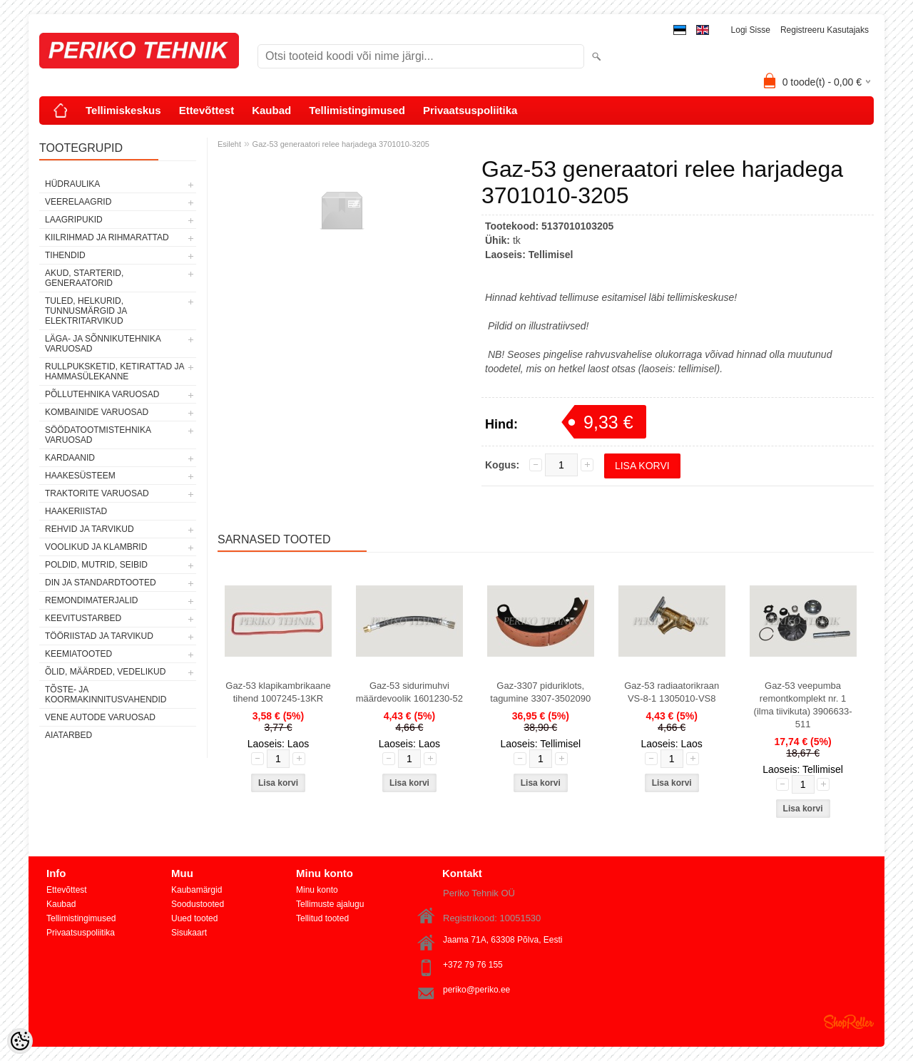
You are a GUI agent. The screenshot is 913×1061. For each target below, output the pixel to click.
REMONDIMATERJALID (91, 600)
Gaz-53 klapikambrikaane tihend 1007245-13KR (277, 692)
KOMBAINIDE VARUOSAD (96, 412)
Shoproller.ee (849, 1022)
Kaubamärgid (196, 890)
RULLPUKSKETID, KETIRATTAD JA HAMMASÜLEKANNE (114, 371)
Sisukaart (189, 933)
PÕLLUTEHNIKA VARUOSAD (102, 394)
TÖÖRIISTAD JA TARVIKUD (99, 636)
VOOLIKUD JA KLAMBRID (96, 547)
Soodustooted (197, 904)
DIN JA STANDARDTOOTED (100, 583)
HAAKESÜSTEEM (80, 476)
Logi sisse (750, 30)
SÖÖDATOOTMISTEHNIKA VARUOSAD (98, 435)
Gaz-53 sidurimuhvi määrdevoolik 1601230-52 (409, 692)
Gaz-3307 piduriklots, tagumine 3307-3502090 (540, 692)
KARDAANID (70, 458)
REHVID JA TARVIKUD (89, 529)
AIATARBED (68, 735)
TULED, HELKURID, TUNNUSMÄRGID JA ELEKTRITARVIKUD (86, 311)
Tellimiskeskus (123, 110)
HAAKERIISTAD (76, 511)
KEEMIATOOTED (78, 654)
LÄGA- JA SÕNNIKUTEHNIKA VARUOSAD (102, 344)
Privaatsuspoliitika (470, 110)
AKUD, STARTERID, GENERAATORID (84, 278)
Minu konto (317, 890)
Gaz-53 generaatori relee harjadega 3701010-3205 (341, 144)
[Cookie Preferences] (20, 1041)
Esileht (229, 144)
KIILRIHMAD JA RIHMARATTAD (107, 237)
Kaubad (271, 110)
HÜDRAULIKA (72, 184)
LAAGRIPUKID (74, 220)
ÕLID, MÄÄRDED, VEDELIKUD (105, 672)
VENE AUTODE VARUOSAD (100, 717)
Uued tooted (194, 918)
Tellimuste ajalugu (330, 904)
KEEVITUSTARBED (83, 618)
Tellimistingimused (357, 110)
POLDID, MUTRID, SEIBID (96, 565)
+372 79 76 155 (473, 965)
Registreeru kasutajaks (824, 30)
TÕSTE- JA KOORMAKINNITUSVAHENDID (105, 694)
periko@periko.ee (476, 990)
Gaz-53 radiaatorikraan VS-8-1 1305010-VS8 (671, 692)
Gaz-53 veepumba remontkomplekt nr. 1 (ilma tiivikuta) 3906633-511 (803, 704)
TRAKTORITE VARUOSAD (97, 493)
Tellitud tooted (322, 918)
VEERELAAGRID (78, 202)
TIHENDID (65, 255)
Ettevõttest (207, 110)
